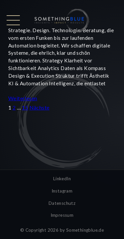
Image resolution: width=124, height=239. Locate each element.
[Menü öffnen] (13, 20)
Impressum (62, 215)
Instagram (62, 191)
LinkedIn (62, 178)
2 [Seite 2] (14, 107)
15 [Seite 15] (25, 107)
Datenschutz (62, 203)
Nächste (39, 107)
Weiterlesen (22, 98)
